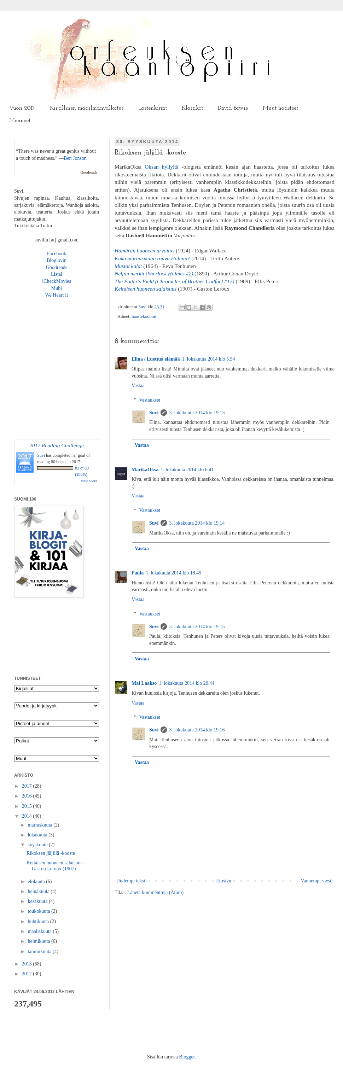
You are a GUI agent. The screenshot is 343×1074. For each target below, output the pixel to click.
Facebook (56, 253)
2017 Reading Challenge (56, 445)
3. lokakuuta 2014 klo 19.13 (197, 412)
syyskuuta (38, 844)
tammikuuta (40, 951)
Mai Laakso (144, 683)
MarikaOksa (145, 469)
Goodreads (88, 172)
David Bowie (233, 108)
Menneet (19, 120)
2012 (27, 973)
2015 (27, 806)
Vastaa (138, 385)
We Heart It (56, 295)
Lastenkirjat (152, 108)
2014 (27, 816)
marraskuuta (40, 825)
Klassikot (192, 108)
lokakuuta (38, 834)
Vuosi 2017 (22, 108)
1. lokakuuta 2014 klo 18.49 (173, 573)
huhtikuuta (39, 921)
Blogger (186, 1057)
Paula (138, 573)
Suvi (142, 306)
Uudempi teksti (131, 880)
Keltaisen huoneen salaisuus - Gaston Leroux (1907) (56, 865)
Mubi (56, 288)
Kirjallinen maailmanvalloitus (86, 108)
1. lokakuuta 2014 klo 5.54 (208, 359)
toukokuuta (39, 911)
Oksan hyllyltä (161, 167)
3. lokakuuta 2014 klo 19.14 (197, 523)
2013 (27, 964)
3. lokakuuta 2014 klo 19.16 (197, 729)
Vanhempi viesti (317, 880)
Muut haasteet (280, 108)
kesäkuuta (38, 901)
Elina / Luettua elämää (156, 359)
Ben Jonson (75, 158)
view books (89, 481)
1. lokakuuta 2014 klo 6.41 (187, 469)
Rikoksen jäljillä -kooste (51, 853)
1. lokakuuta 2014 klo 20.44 (186, 683)
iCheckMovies (56, 281)
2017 (27, 786)
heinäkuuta (39, 891)
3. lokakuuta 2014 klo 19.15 (197, 626)
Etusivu (223, 880)
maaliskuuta (40, 931)
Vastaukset (149, 400)
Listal (56, 274)
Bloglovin (56, 260)
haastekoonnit (144, 316)
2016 (27, 796)
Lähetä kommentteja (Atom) (155, 892)
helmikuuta (39, 941)
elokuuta (37, 881)
